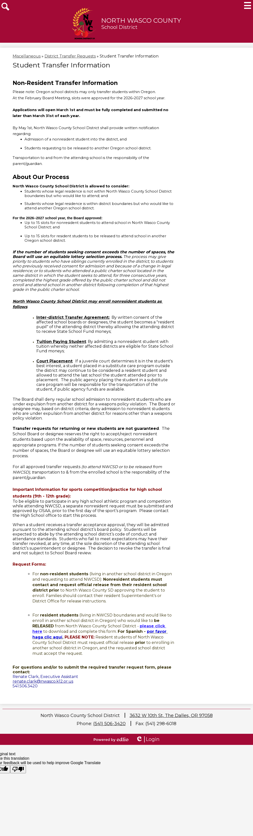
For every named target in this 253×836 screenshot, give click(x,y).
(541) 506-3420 (109, 723)
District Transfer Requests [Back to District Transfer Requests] (70, 56)
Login (148, 739)
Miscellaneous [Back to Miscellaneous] (27, 56)
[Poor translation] (18, 769)
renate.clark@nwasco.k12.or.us (43, 681)
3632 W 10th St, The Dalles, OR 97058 (171, 715)
